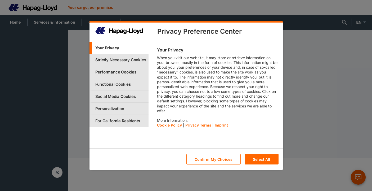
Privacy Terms (198, 125)
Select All (261, 159)
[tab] (119, 48)
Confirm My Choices (214, 159)
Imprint (221, 125)
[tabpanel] (217, 89)
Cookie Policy (169, 125)
